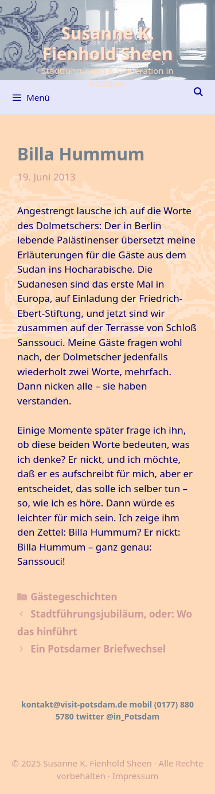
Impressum (135, 775)
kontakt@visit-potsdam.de (74, 704)
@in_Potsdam (132, 716)
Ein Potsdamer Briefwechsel (98, 648)
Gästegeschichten (73, 596)
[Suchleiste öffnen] (198, 91)
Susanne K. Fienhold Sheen (107, 43)
